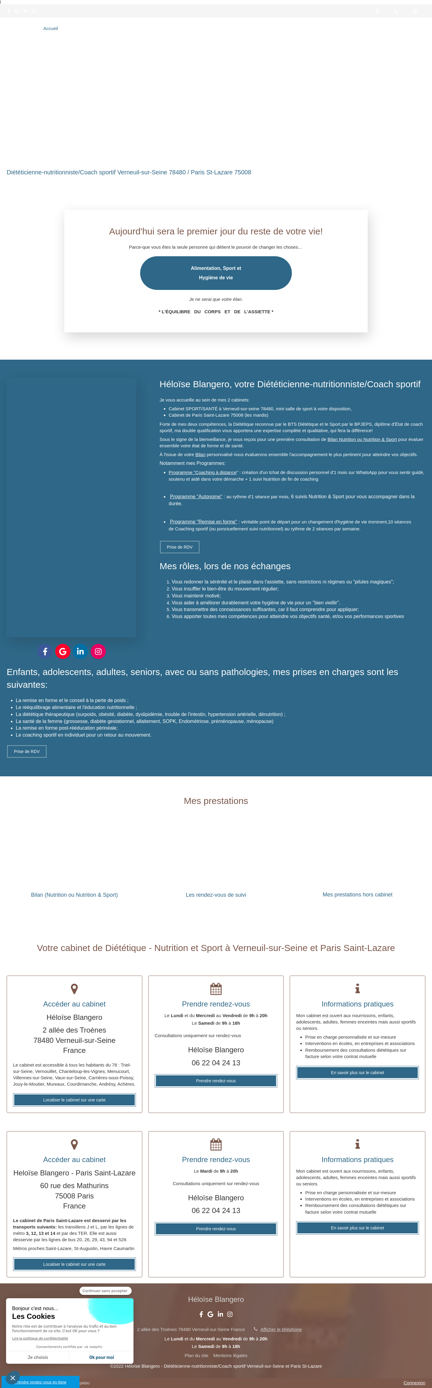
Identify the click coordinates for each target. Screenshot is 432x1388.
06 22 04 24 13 (216, 1063)
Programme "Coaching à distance (203, 472)
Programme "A (185, 496)
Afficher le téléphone (281, 1329)
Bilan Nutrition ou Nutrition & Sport (362, 439)
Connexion (414, 1382)
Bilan (200, 454)
